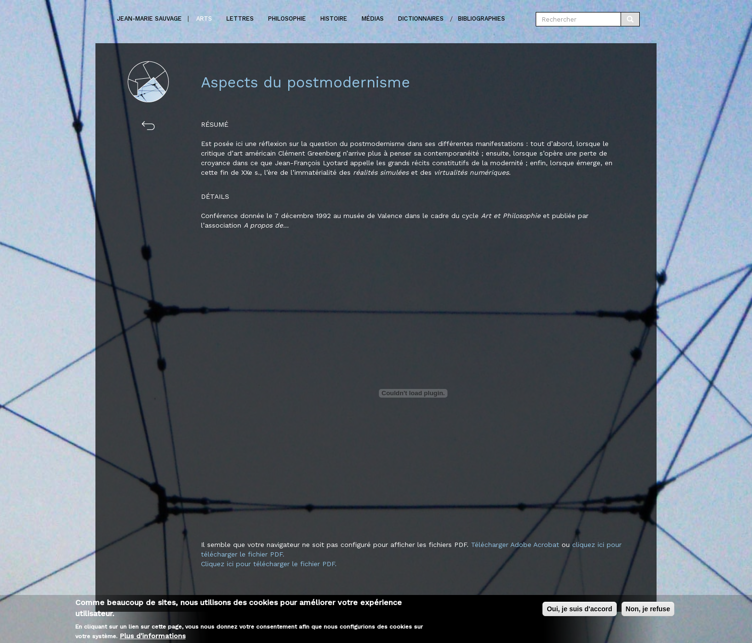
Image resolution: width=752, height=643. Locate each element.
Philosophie (287, 18)
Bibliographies (481, 18)
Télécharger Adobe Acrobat (516, 544)
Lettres (240, 18)
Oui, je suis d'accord (579, 610)
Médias (373, 18)
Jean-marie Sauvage (149, 18)
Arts (204, 18)
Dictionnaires (421, 18)
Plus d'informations (153, 636)
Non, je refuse (648, 610)
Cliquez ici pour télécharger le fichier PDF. (269, 564)
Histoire (333, 18)
